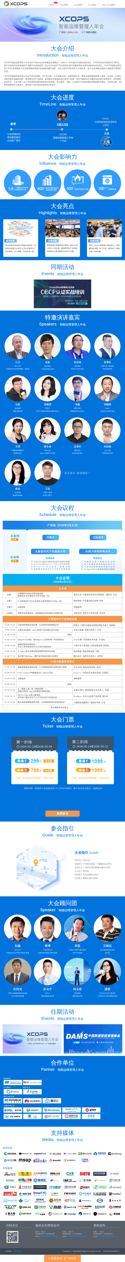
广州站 (51, 5)
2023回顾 (93, 5)
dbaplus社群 (17, 1251)
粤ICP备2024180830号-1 (111, 1251)
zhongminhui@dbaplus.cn (49, 1236)
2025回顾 (64, 5)
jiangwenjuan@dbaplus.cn (77, 1236)
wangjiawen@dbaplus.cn (107, 1236)
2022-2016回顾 (109, 5)
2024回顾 (78, 5)
